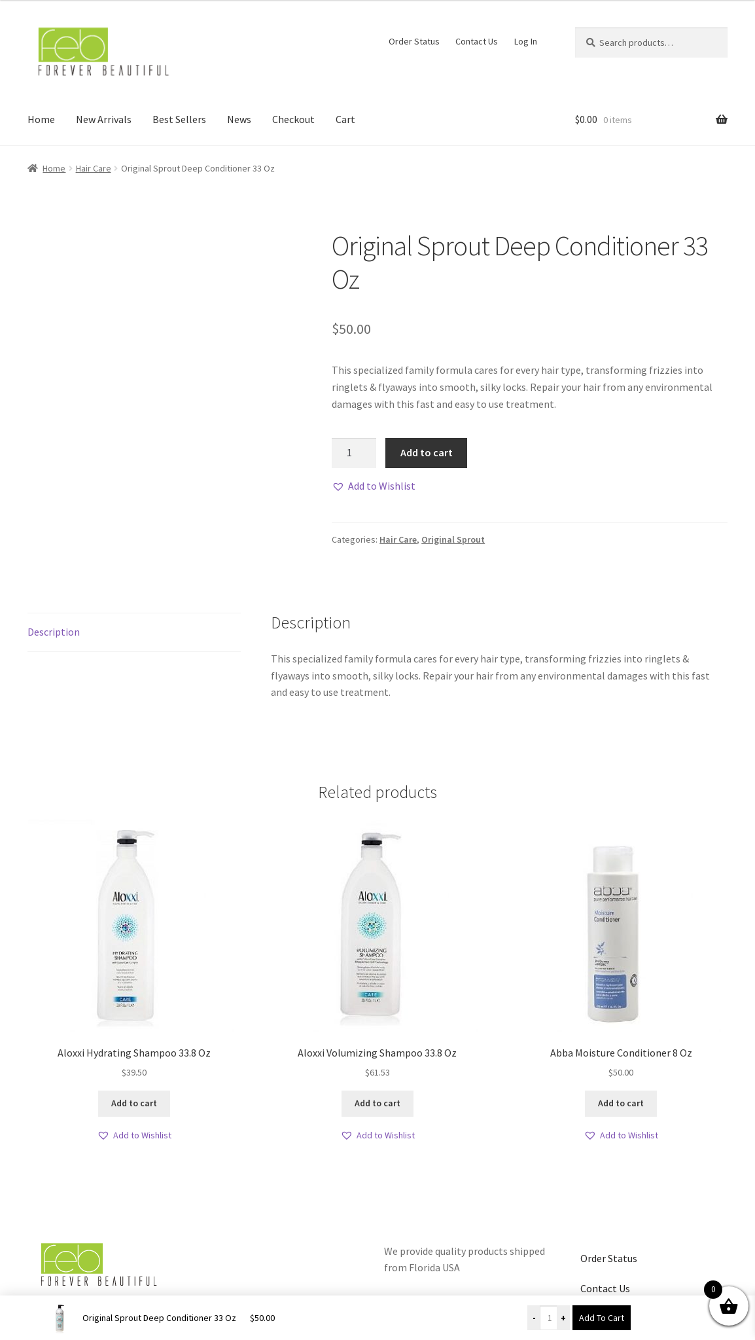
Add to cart (426, 452)
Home (41, 119)
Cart (345, 119)
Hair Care (93, 168)
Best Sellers (179, 119)
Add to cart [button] (134, 1103)
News (239, 119)
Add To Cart (601, 1318)
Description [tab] (53, 631)
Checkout (293, 119)
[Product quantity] (354, 453)
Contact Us (476, 41)
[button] (373, 486)
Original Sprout (453, 539)
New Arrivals (104, 119)
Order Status (414, 41)
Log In (525, 41)
